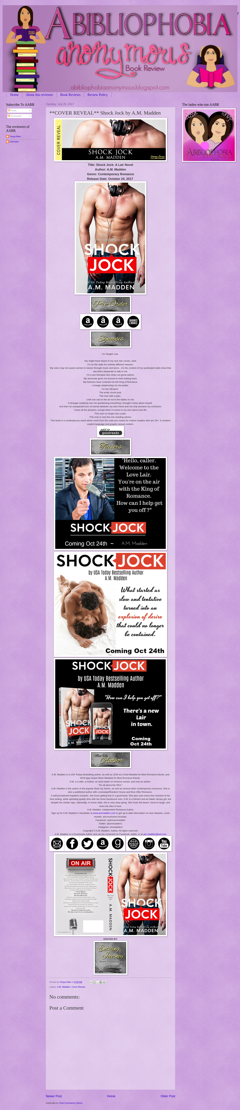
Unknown (14, 141)
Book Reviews (70, 95)
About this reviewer (39, 95)
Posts (12, 110)
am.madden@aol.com (154, 834)
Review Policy (98, 95)
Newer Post (54, 1096)
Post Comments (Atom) (71, 1103)
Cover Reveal (78, 987)
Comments (14, 116)
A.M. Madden (63, 987)
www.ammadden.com (104, 813)
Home (14, 95)
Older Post (168, 1096)
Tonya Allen (15, 136)
